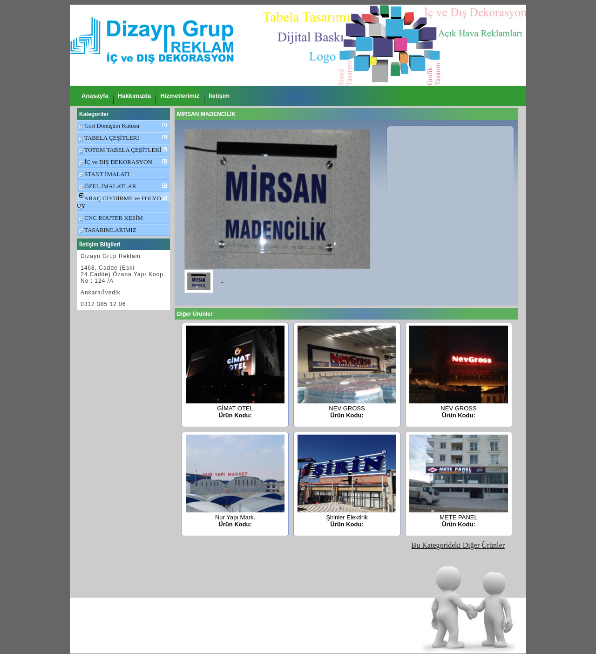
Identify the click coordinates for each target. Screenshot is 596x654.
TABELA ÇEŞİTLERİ (108, 137)
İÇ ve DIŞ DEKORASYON (114, 161)
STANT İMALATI (103, 173)
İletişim (219, 95)
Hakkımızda (134, 95)
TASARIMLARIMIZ (106, 229)
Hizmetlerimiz (179, 95)
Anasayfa (94, 95)
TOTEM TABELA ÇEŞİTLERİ (119, 149)
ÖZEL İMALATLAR (106, 186)
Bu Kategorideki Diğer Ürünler (458, 545)
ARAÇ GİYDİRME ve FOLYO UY (119, 202)
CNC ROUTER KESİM (110, 217)
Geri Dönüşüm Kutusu (108, 125)
